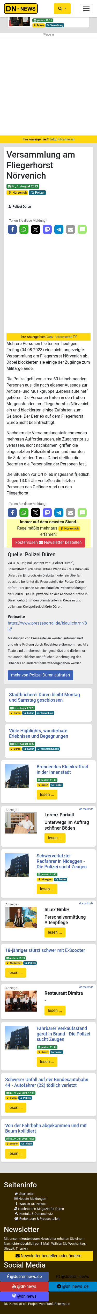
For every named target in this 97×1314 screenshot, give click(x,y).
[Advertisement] (48, 87)
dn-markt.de (86, 809)
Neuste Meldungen (30, 1199)
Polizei (37, 192)
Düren (38, 25)
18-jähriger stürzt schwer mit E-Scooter (45, 950)
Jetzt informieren (61, 139)
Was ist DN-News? (30, 1204)
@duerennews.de (24, 1276)
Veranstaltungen (48, 748)
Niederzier (13, 962)
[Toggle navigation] (86, 8)
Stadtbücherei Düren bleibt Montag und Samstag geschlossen (44, 697)
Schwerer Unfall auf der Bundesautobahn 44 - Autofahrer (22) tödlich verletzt (46, 1082)
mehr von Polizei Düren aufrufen (40, 675)
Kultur (28, 713)
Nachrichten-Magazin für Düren (39, 1209)
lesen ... (47, 794)
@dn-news (24, 1286)
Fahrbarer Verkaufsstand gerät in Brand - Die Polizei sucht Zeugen (63, 1034)
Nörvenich (17, 192)
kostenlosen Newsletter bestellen (48, 542)
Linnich (12, 1143)
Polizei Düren (19, 206)
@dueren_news (72, 1276)
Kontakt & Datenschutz (33, 1214)
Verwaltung (55, 25)
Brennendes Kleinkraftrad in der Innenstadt (62, 769)
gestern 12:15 (42, 20)
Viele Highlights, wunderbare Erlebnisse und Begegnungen (38, 733)
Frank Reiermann (58, 1304)
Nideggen (45, 879)
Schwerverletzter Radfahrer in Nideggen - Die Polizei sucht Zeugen (62, 861)
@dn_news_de (72, 1286)
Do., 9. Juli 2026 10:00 (20, 1138)
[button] (62, 8)
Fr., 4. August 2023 (23, 186)
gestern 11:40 (47, 779)
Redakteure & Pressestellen (36, 1219)
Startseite (24, 1194)
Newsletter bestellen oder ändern (48, 1255)
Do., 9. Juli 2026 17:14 (20, 1093)
